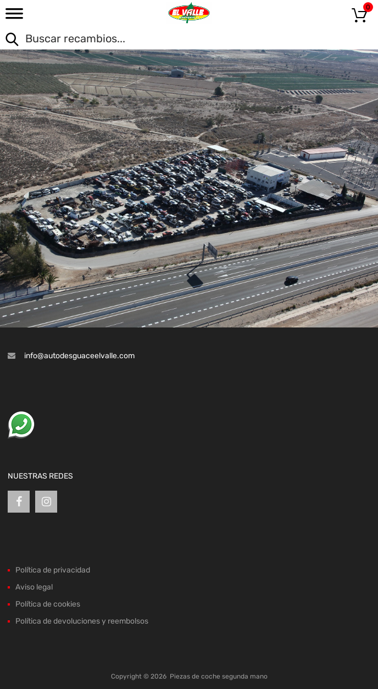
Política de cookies (47, 604)
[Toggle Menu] (14, 17)
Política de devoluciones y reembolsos (81, 621)
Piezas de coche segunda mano (219, 676)
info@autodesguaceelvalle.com (79, 355)
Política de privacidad (52, 570)
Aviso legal (34, 587)
